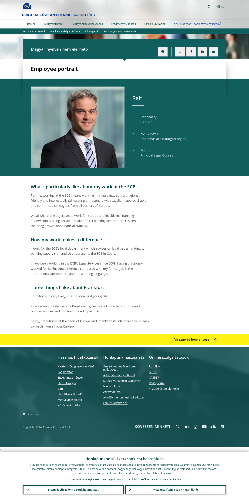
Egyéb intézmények (70, 377)
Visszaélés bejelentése (164, 389)
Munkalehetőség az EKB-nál (65, 31)
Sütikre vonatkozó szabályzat (122, 381)
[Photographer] (122, 165)
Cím (60, 389)
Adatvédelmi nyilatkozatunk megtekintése (97, 479)
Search (209, 7)
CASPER (154, 377)
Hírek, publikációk (154, 24)
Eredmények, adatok (123, 24)
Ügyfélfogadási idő (70, 394)
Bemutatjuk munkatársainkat (120, 31)
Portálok (154, 366)
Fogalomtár (65, 372)
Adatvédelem (112, 392)
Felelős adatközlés (115, 403)
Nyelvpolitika (112, 386)
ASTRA (153, 372)
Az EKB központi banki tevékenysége (198, 24)
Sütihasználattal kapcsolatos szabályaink (156, 479)
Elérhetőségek (67, 383)
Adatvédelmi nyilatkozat (119, 375)
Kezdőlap (28, 31)
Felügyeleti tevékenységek (87, 24)
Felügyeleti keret (54, 24)
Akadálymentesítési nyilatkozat (123, 397)
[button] (215, 7)
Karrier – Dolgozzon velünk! (76, 366)
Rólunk (31, 24)
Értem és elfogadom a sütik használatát (73, 489)
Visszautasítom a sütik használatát (175, 489)
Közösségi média (69, 405)
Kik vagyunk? (92, 31)
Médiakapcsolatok (70, 400)
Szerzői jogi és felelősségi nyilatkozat (120, 367)
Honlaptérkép (32, 413)
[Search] (191, 6)
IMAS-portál (157, 383)
